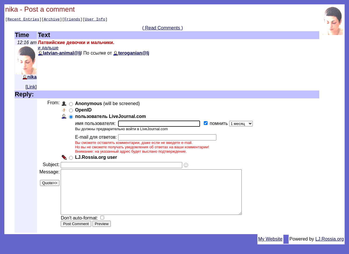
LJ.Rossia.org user (97, 158)
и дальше (48, 48)
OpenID (84, 110)
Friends (72, 19)
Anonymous (89, 104)
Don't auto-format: (81, 227)
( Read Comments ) (162, 28)
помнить (220, 124)
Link (31, 87)
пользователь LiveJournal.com (111, 117)
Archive (52, 19)
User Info (95, 19)
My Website (270, 248)
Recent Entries (23, 19)
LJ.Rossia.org (329, 248)
